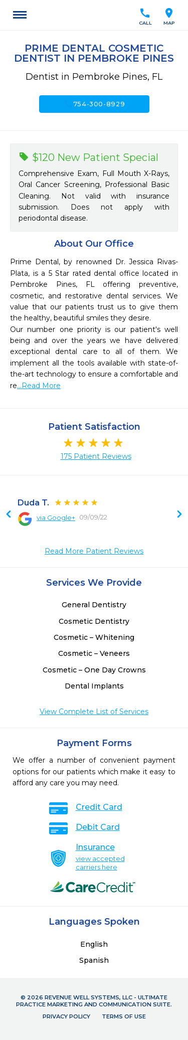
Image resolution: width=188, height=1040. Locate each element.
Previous (179, 515)
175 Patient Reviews (96, 456)
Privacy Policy (66, 1016)
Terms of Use (124, 1016)
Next (9, 515)
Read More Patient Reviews (94, 551)
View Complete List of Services (94, 711)
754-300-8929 (94, 104)
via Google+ (56, 517)
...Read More (39, 385)
